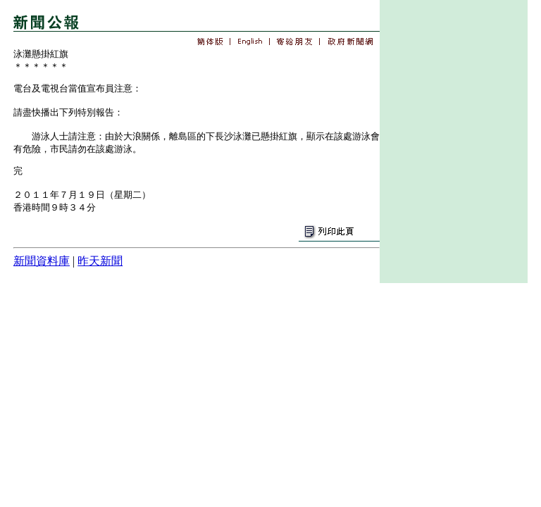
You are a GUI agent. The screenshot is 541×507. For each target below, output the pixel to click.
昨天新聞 (100, 261)
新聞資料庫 (41, 261)
